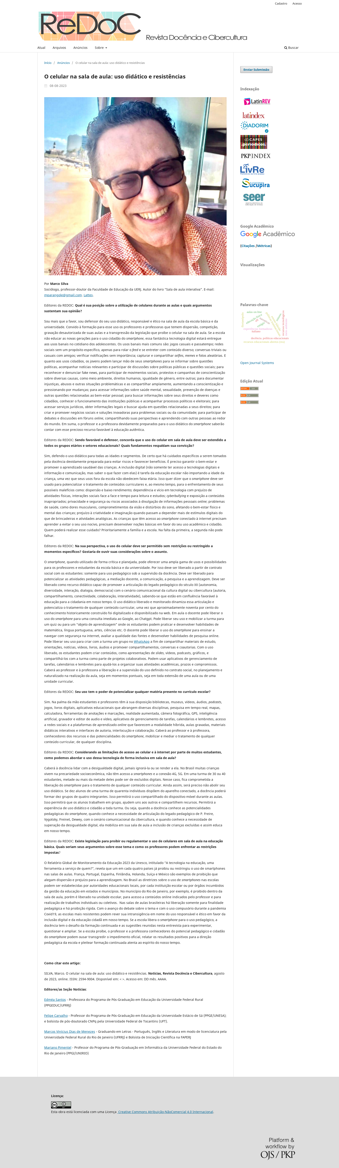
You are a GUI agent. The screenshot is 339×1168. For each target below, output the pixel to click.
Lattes (88, 295)
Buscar (291, 47)
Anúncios (80, 47)
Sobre (100, 47)
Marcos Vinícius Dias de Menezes (69, 1031)
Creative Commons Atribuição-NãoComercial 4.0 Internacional (165, 1112)
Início (48, 63)
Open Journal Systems (257, 363)
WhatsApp (142, 641)
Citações (248, 246)
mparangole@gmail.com (63, 295)
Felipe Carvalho (56, 1015)
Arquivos (59, 47)
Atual (41, 47)
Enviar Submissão (256, 70)
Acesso (297, 3)
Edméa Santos (55, 999)
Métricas (264, 246)
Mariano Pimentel (57, 1047)
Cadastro (281, 3)
